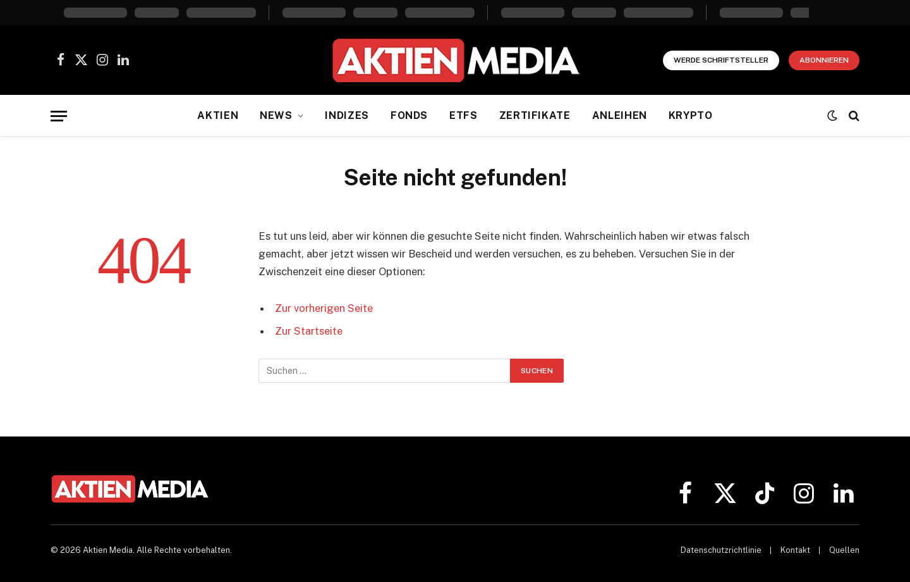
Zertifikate (535, 115)
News (276, 115)
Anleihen (619, 115)
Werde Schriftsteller (721, 60)
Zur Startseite (309, 331)
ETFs (463, 115)
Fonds (409, 115)
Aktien (217, 115)
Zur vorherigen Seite (324, 308)
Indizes (346, 115)
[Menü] (59, 116)
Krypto (691, 115)
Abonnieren (824, 60)
